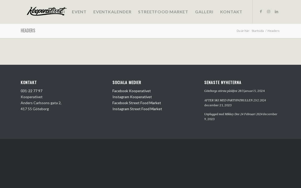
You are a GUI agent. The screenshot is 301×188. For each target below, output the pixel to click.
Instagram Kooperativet (132, 97)
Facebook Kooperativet (131, 91)
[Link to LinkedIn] (276, 11)
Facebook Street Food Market (136, 103)
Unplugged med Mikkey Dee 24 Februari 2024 (233, 114)
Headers (28, 30)
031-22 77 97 (31, 91)
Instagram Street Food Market (137, 109)
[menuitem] (57, 12)
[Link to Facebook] (261, 11)
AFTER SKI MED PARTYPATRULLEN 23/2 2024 (235, 100)
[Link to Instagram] (268, 11)
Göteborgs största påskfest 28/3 (224, 91)
